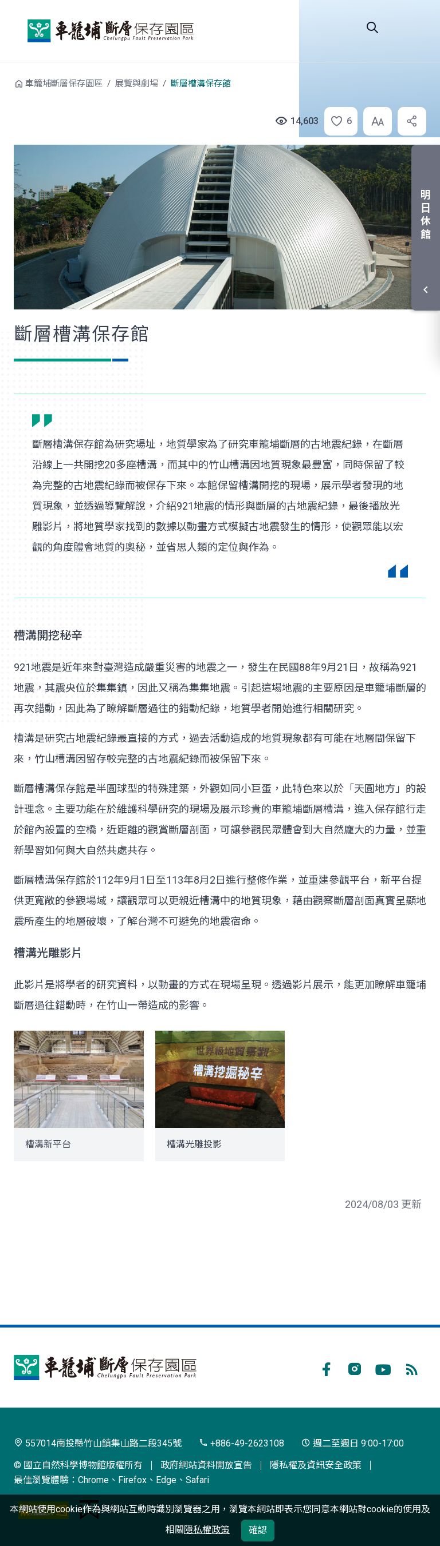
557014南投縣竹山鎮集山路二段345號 (98, 1443)
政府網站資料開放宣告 (206, 1465)
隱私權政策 (207, 1529)
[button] (337, 121)
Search (372, 27)
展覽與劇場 (136, 83)
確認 (258, 1530)
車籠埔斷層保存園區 (110, 30)
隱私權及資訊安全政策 (316, 1465)
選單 (412, 27)
